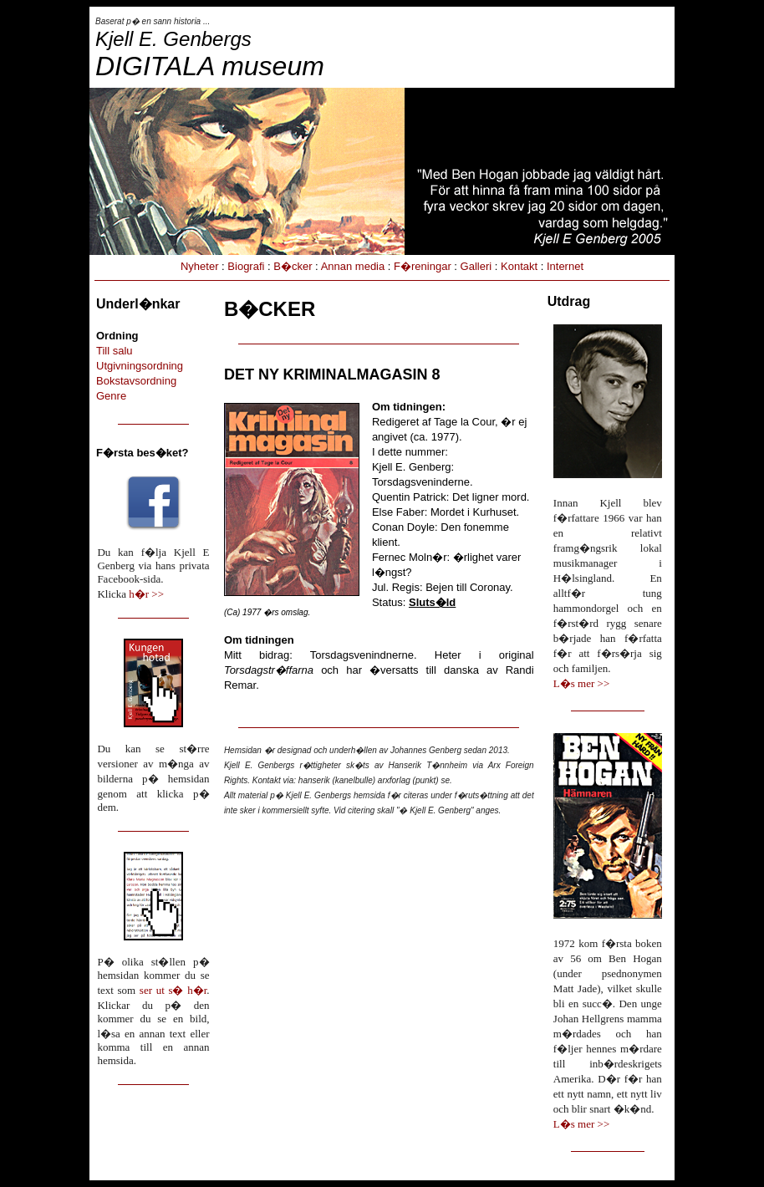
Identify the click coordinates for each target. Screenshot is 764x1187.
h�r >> (146, 594)
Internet (565, 266)
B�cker (292, 266)
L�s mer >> (581, 683)
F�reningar (422, 266)
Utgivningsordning (139, 365)
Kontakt (519, 266)
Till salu (114, 350)
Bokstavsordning (136, 380)
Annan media (353, 266)
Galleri (476, 266)
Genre (111, 396)
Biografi (245, 266)
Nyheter (200, 266)
